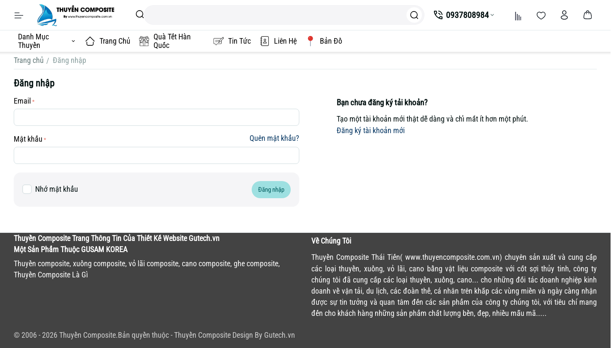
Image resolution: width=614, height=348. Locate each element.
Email (22, 100)
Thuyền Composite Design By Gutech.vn (234, 334)
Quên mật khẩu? (274, 138)
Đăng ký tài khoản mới (371, 130)
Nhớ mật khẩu (50, 189)
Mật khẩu (28, 138)
